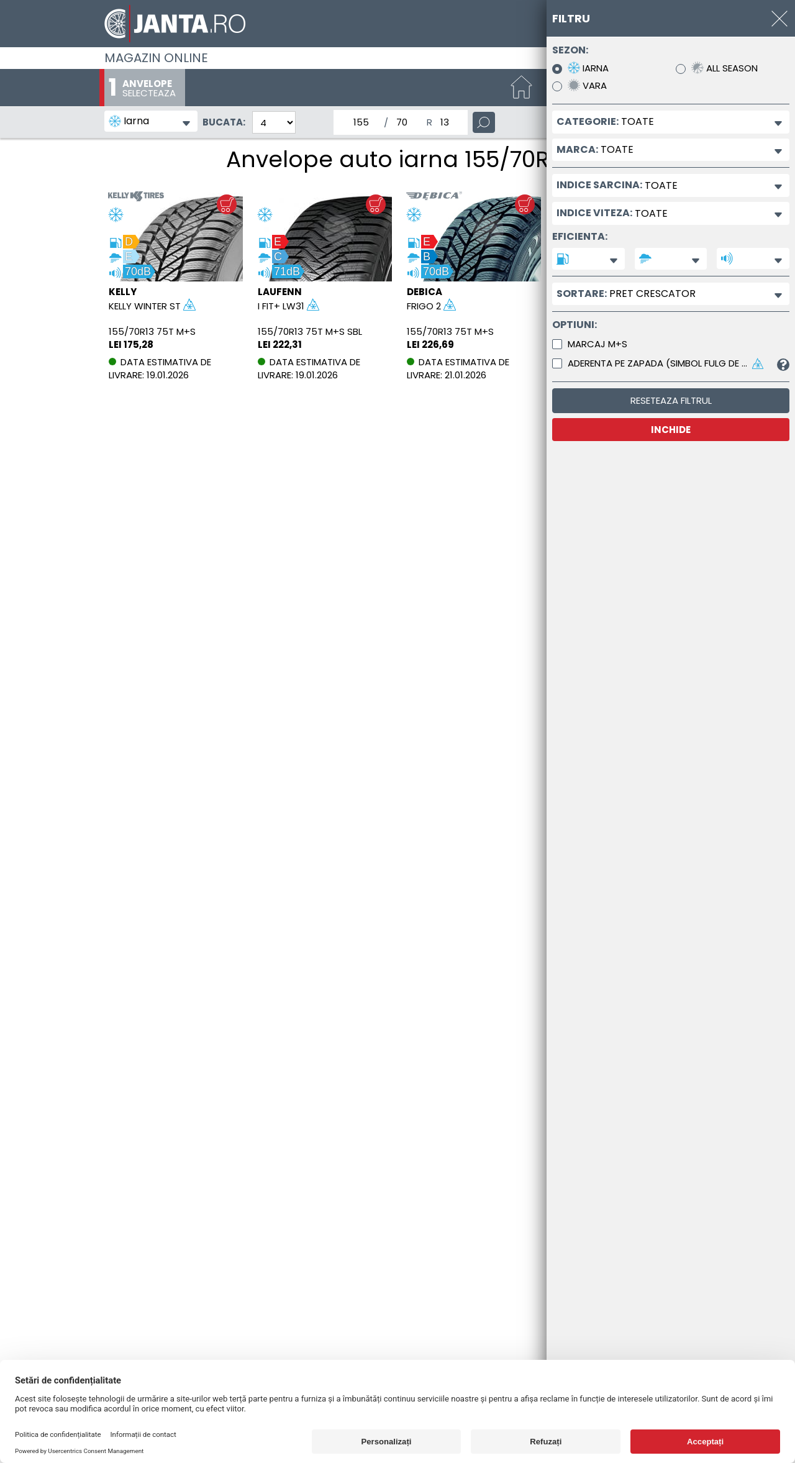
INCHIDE (671, 429)
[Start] (522, 88)
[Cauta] (484, 122)
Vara (587, 85)
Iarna (588, 68)
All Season (724, 68)
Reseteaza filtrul (671, 400)
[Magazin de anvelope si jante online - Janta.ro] (397, 23)
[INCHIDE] (779, 19)
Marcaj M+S (597, 344)
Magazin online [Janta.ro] (156, 57)
